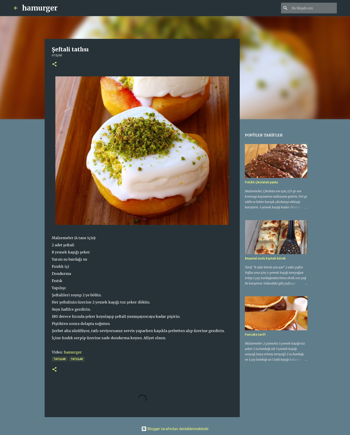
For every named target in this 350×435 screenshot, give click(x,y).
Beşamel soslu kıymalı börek (265, 258)
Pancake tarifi (255, 334)
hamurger (40, 8)
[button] (54, 64)
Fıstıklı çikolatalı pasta (261, 182)
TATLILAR (77, 359)
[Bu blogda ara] (313, 8)
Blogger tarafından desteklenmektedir (175, 429)
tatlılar (60, 359)
